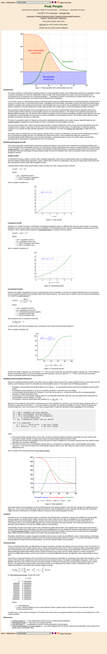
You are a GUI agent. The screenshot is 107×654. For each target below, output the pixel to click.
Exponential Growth (18, 630)
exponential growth (45, 230)
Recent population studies (20, 534)
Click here (42, 24)
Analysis (43, 18)
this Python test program (19, 578)
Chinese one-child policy (74, 129)
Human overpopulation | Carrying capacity (26, 633)
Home (3, 2)
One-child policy (17, 632)
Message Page (65, 13)
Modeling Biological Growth (45, 16)
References (63, 18)
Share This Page (64, 2)
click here (78, 407)
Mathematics (11, 2)
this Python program (43, 454)
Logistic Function (18, 628)
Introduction (31, 16)
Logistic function (13, 122)
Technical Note (52, 18)
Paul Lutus (53, 13)
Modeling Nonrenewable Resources (68, 16)
